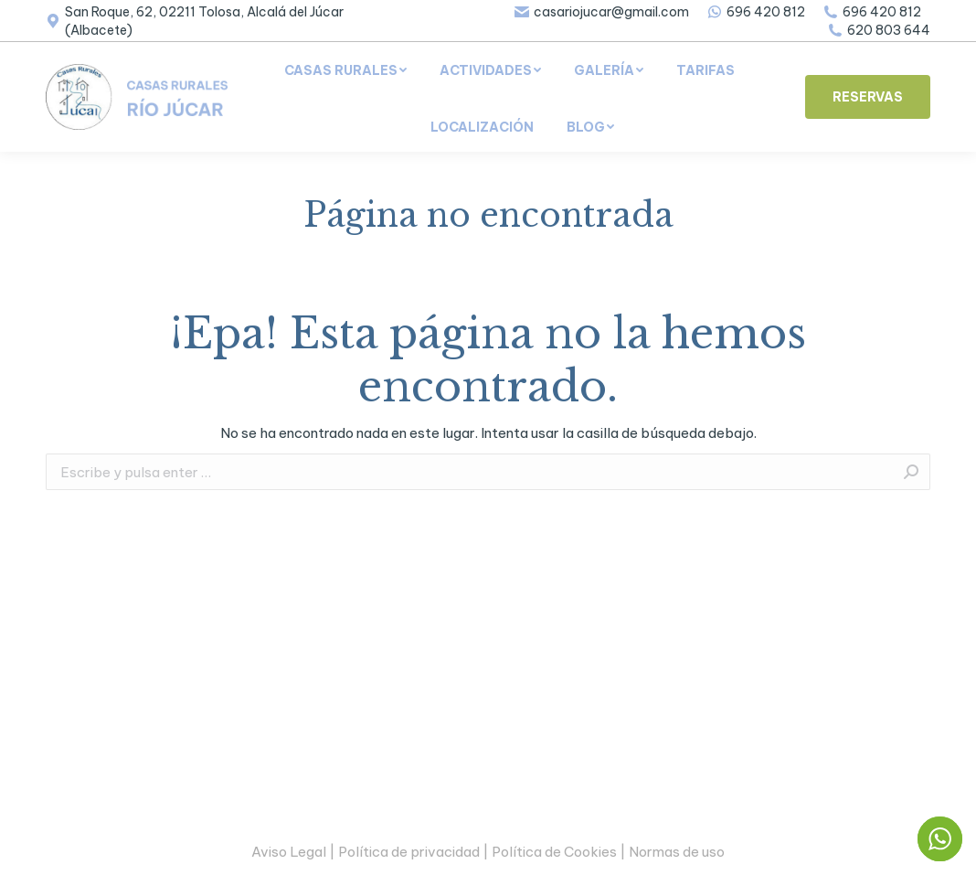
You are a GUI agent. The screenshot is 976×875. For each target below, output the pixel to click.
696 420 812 (756, 12)
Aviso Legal (288, 851)
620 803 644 (879, 30)
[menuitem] (345, 70)
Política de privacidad (409, 851)
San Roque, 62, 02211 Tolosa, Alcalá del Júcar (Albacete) (195, 21)
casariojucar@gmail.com (602, 12)
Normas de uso (677, 851)
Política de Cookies (554, 851)
